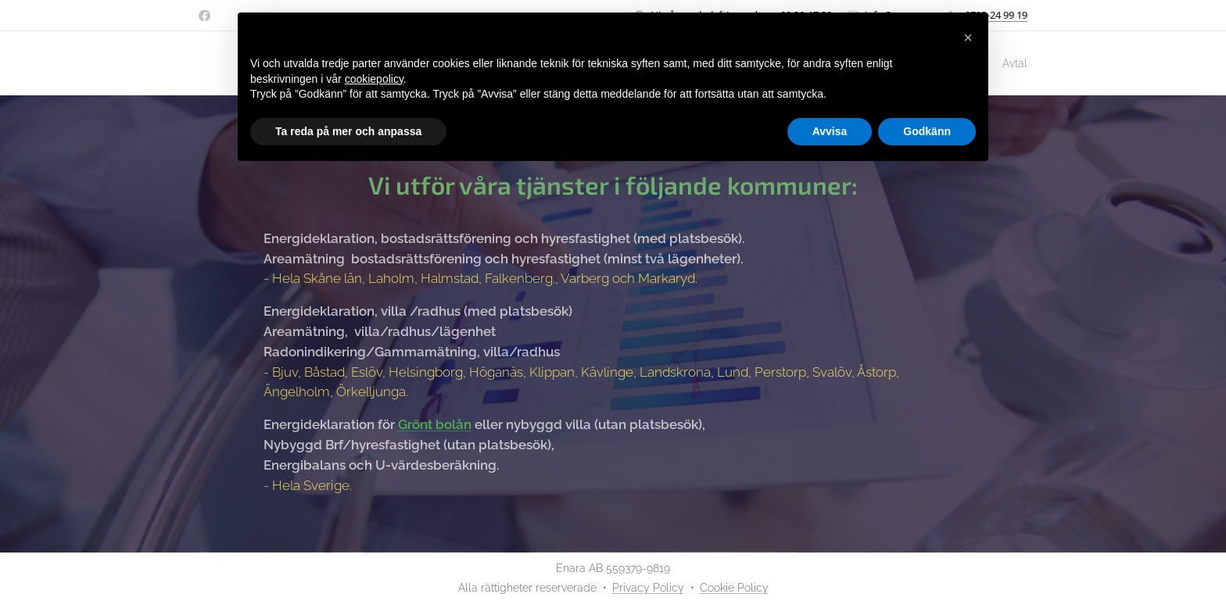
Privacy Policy (648, 587)
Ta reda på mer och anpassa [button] (348, 131)
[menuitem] (1006, 63)
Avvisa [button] (830, 131)
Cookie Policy (734, 587)
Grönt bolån (434, 424)
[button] (967, 37)
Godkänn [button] (927, 131)
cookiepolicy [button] (374, 79)
